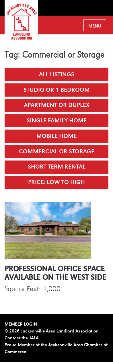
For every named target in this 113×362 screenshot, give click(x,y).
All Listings (56, 74)
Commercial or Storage (56, 151)
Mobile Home (56, 136)
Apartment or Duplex (56, 105)
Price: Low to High (56, 182)
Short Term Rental (56, 167)
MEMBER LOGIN (21, 324)
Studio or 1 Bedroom (57, 90)
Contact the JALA (22, 338)
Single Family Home (57, 121)
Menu (94, 26)
